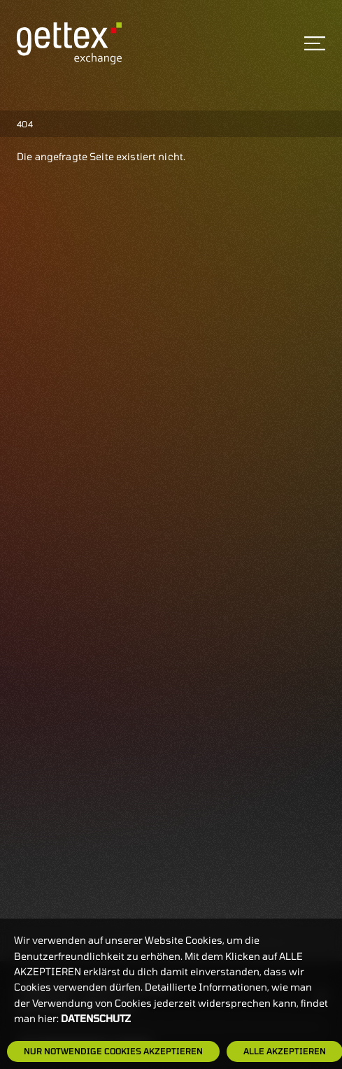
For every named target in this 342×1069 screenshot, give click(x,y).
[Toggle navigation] (314, 43)
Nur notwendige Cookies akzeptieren (113, 1051)
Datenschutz (96, 1018)
